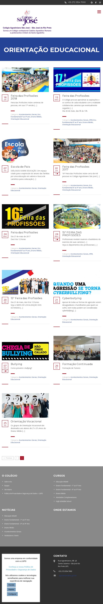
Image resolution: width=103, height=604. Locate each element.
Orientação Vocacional (26, 421)
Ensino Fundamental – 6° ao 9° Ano (68, 489)
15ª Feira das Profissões (26, 298)
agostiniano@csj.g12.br (68, 575)
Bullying (16, 364)
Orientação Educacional (20, 119)
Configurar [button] (12, 594)
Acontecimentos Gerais (28, 114)
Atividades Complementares (66, 497)
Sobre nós (8, 482)
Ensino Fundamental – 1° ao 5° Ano (68, 486)
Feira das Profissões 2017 (76, 168)
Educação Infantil (62, 482)
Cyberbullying (72, 298)
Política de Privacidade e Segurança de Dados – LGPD (23, 493)
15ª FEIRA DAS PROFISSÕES (72, 234)
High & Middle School (63, 501)
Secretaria (8, 489)
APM (91, 120)
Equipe (6, 486)
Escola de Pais (20, 166)
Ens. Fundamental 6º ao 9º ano (26, 115)
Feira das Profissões (76, 95)
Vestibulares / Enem (11, 535)
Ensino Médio (36, 117)
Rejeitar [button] (11, 589)
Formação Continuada (77, 364)
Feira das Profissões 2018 (24, 97)
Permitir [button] (11, 585)
